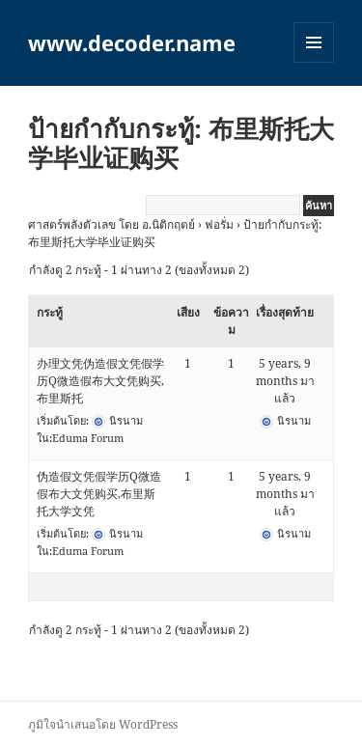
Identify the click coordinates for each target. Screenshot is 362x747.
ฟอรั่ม (219, 224)
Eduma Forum (88, 437)
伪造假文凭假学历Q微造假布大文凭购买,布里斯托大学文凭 (99, 493)
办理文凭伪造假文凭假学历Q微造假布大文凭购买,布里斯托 (100, 380)
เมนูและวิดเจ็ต (313, 42)
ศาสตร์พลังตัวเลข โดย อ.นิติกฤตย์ (111, 224)
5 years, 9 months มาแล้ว (285, 380)
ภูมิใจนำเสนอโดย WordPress (103, 724)
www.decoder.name (132, 42)
